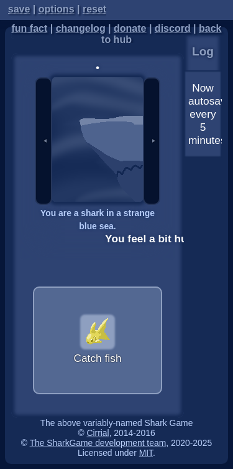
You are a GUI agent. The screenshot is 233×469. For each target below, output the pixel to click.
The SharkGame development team (98, 443)
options (57, 9)
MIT (146, 453)
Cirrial (97, 433)
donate (130, 28)
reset (94, 9)
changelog (81, 28)
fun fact (29, 28)
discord (173, 28)
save (19, 9)
